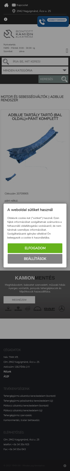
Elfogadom (35, 248)
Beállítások (35, 259)
